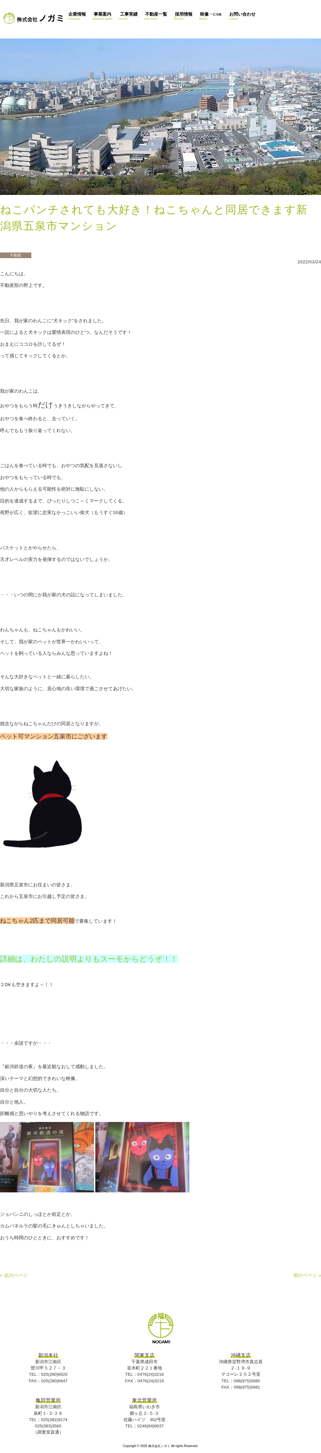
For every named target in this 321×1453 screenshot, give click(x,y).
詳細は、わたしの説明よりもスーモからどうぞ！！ (89, 959)
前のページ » (307, 1275)
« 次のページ (14, 1275)
